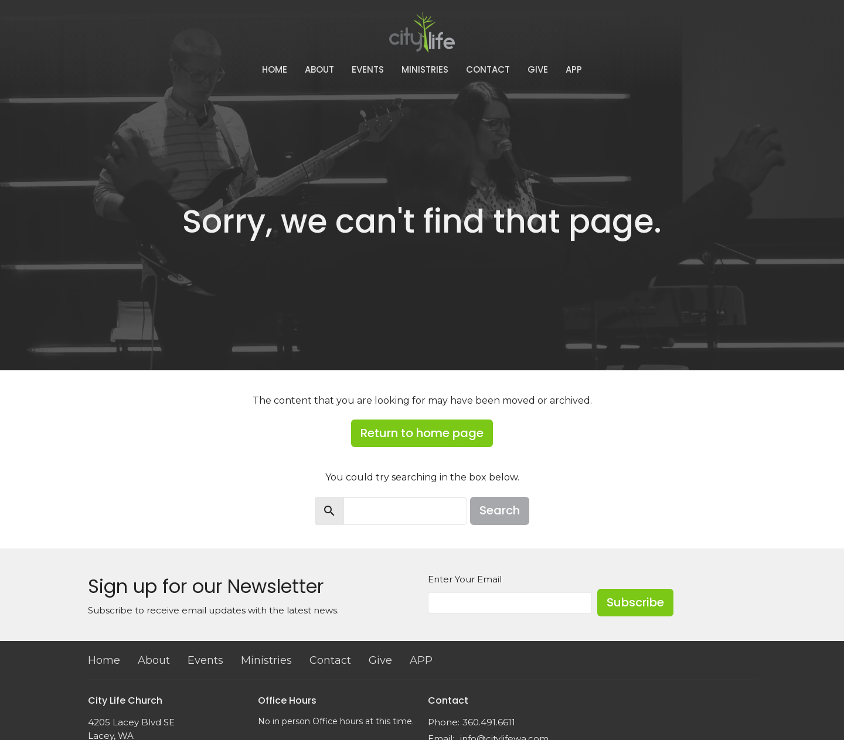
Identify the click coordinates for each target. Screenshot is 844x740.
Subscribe (635, 602)
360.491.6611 (488, 722)
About (319, 69)
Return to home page (422, 433)
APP (574, 69)
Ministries (424, 69)
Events (368, 69)
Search (499, 510)
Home (274, 69)
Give (538, 69)
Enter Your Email (465, 579)
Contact (488, 69)
